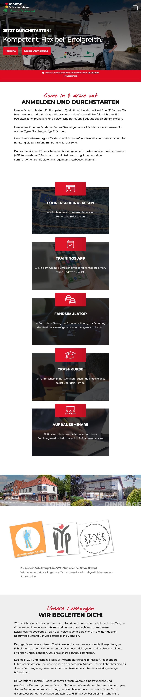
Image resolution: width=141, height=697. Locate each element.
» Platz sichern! (70, 76)
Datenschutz (33, 670)
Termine (10, 51)
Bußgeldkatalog (107, 681)
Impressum (81, 670)
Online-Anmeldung (36, 51)
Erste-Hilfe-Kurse (52, 681)
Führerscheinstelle (79, 681)
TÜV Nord (30, 681)
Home (27, 666)
